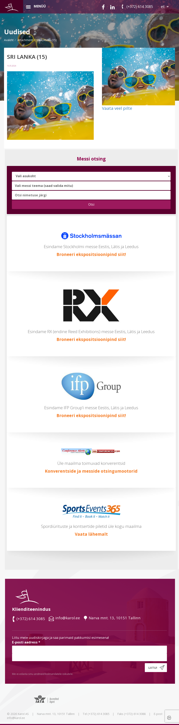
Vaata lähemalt (91, 534)
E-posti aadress (26, 642)
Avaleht (9, 40)
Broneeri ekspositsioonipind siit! (91, 254)
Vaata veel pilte (117, 108)
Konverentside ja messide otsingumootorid (91, 471)
